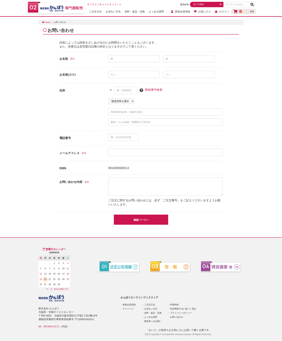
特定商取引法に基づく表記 (183, 309)
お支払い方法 (113, 11)
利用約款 (174, 304)
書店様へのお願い (153, 321)
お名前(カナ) (67, 74)
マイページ (128, 309)
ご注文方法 (95, 11)
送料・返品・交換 (135, 11)
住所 (62, 90)
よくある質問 (156, 11)
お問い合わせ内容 (70, 181)
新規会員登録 (180, 11)
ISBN (62, 168)
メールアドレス (69, 153)
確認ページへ (141, 219)
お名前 (63, 58)
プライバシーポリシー (181, 313)
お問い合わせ (176, 317)
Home (47, 22)
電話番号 (65, 138)
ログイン (222, 11)
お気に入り (202, 11)
